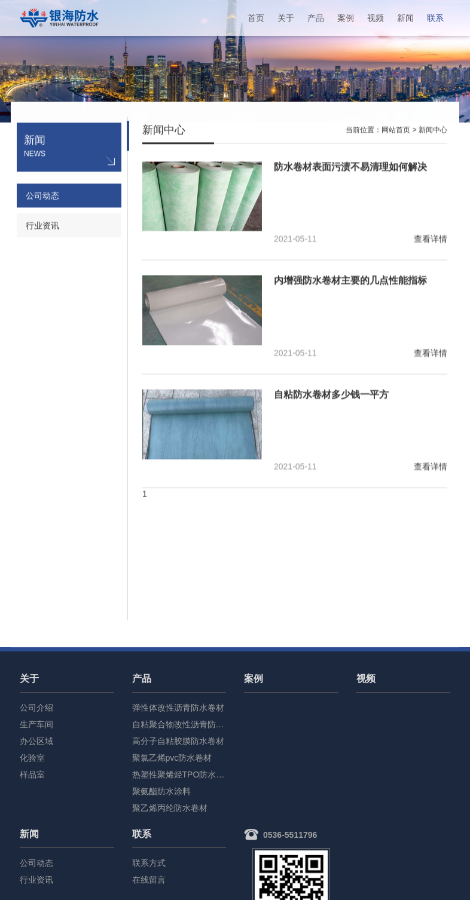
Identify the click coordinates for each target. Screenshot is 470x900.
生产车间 (36, 724)
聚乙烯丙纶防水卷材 (169, 808)
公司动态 (42, 196)
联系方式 (149, 863)
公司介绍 (36, 707)
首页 (256, 18)
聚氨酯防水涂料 (161, 791)
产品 (315, 18)
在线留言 (149, 879)
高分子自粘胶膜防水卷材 (178, 741)
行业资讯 (42, 226)
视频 (375, 18)
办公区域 (36, 741)
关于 (285, 18)
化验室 (32, 758)
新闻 (405, 18)
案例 (345, 18)
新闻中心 (433, 131)
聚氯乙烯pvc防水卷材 (172, 758)
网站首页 (396, 131)
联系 (435, 18)
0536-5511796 (290, 835)
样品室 (32, 774)
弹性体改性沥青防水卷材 (178, 707)
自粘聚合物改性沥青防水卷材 (179, 724)
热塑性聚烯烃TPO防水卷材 (179, 774)
